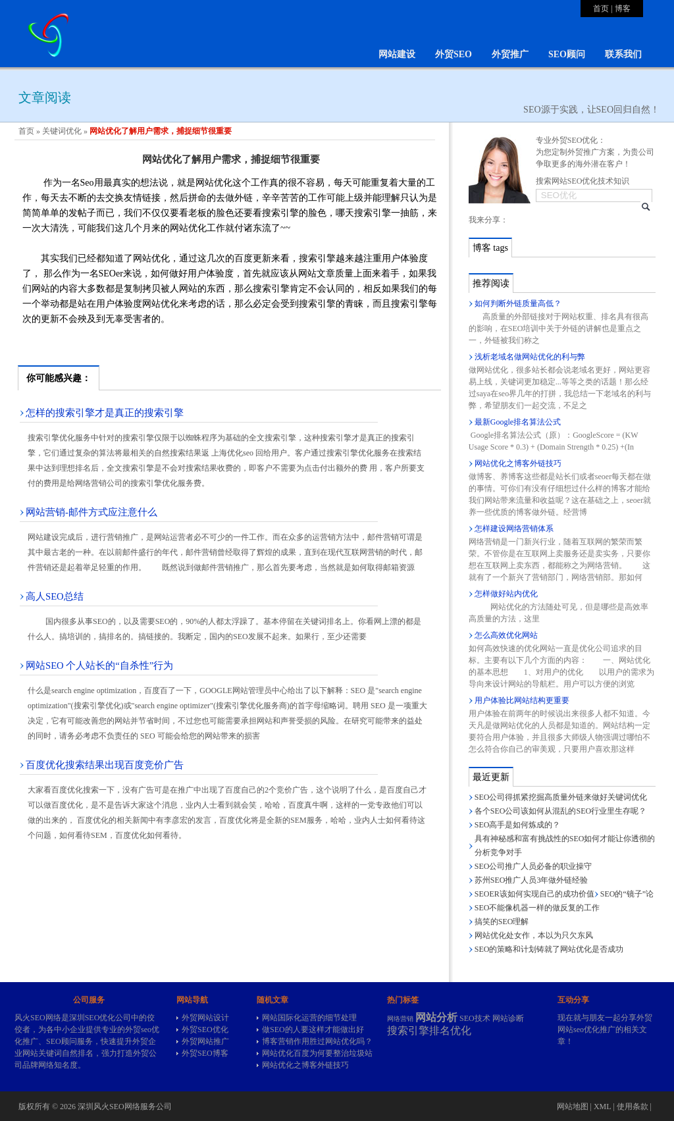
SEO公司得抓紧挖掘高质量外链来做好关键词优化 (561, 797)
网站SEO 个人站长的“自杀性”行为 (99, 665)
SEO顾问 (566, 54)
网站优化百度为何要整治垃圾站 (317, 1053)
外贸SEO (453, 54)
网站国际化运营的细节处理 (309, 1017)
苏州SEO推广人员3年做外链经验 (531, 880)
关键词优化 (62, 131)
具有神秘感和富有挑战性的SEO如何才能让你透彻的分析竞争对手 (565, 845)
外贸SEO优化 (205, 1029)
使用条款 (632, 1106)
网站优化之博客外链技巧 (518, 463)
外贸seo (138, 1029)
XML (602, 1106)
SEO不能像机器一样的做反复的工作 (537, 907)
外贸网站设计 (205, 1017)
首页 (601, 8)
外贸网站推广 (205, 1041)
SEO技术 (474, 1018)
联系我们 (623, 54)
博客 (623, 8)
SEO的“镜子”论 (627, 894)
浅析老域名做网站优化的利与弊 (530, 356)
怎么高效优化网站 (506, 635)
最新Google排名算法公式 (518, 422)
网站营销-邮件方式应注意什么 (91, 512)
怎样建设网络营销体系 (514, 528)
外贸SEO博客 (205, 1053)
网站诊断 (508, 1018)
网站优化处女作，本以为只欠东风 (534, 935)
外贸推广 (510, 54)
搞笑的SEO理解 (502, 921)
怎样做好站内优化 (506, 593)
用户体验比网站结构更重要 (522, 700)
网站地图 (572, 1106)
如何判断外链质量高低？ (518, 303)
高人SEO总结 (55, 596)
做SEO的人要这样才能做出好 (313, 1029)
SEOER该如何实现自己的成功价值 (534, 894)
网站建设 (396, 54)
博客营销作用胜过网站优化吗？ (317, 1041)
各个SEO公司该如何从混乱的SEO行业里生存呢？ (560, 811)
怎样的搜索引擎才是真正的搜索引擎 (105, 412)
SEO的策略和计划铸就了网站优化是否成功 (549, 949)
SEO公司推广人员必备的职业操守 (533, 866)
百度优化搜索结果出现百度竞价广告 (105, 765)
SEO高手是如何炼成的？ (518, 824)
